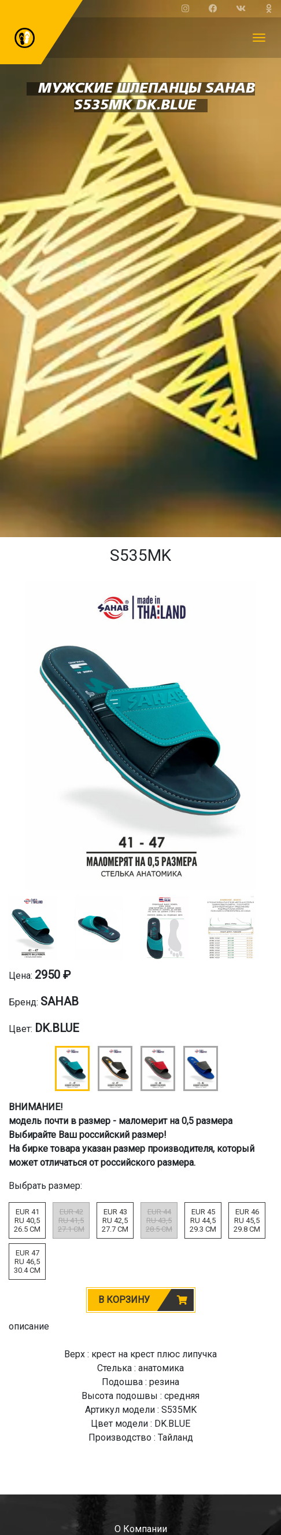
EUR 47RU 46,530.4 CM (27, 1261)
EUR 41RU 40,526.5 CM (27, 1220)
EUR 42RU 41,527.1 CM (71, 1220)
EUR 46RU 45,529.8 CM (247, 1220)
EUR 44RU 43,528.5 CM (159, 1220)
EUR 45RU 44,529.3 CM (203, 1220)
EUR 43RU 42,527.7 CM (115, 1220)
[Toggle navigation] (259, 37)
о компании (140, 1528)
